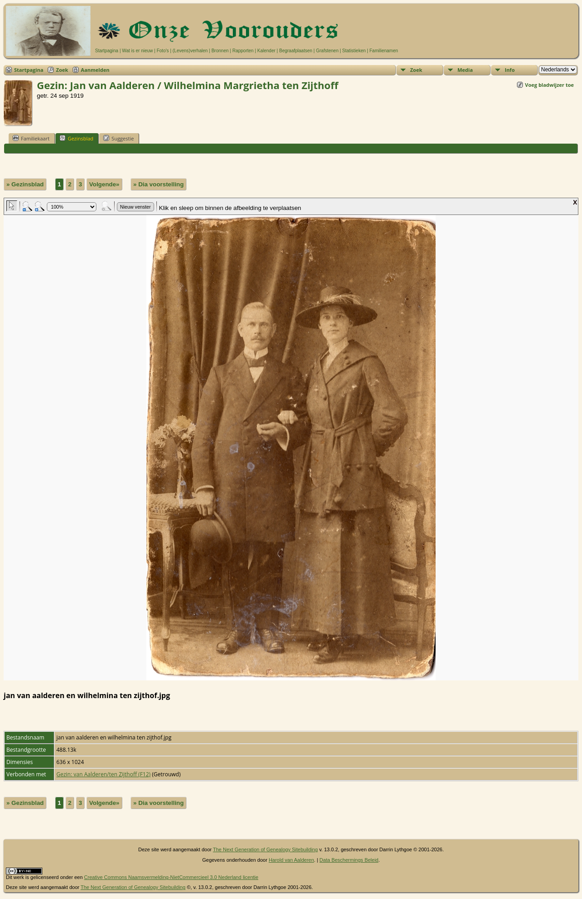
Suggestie (118, 138)
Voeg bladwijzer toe (549, 84)
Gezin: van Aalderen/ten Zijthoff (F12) (103, 774)
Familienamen (383, 50)
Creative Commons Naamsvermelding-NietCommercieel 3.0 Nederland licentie (171, 877)
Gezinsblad (76, 138)
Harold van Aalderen (291, 860)
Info (510, 69)
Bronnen (220, 50)
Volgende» (104, 184)
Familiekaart (31, 138)
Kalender (266, 50)
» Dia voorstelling (158, 184)
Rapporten (243, 50)
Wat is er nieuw (137, 50)
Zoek (62, 69)
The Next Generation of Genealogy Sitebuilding (265, 849)
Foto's (162, 50)
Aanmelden (95, 69)
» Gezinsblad (25, 184)
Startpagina (106, 50)
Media (465, 69)
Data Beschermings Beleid (349, 860)
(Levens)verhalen (190, 50)
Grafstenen (327, 50)
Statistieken (354, 50)
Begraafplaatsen (295, 50)
